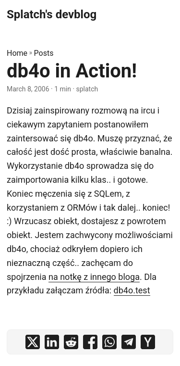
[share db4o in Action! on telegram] (128, 342)
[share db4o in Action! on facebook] (90, 342)
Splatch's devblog (51, 14)
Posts (44, 53)
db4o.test (132, 290)
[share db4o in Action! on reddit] (71, 342)
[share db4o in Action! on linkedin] (52, 342)
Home (17, 53)
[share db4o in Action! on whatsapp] (109, 342)
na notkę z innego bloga (94, 277)
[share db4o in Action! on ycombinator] (148, 342)
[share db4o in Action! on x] (32, 342)
